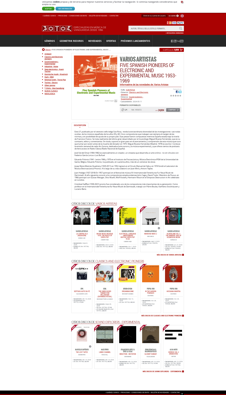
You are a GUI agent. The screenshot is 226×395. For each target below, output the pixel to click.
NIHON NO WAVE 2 (150, 234)
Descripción (80, 125)
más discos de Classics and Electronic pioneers (161, 316)
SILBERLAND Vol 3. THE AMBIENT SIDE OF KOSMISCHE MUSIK (173, 235)
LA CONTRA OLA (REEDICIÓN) (82, 235)
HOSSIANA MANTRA (173, 291)
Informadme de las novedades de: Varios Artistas (144, 84)
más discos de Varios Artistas (169, 255)
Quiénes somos (49, 16)
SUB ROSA (130, 90)
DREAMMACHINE (128, 291)
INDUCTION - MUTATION (127, 354)
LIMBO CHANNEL (105, 352)
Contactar (114, 16)
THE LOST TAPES (82, 352)
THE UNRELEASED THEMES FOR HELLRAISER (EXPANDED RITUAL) (105, 294)
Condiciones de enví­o (78, 16)
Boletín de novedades (98, 16)
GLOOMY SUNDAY (151, 354)
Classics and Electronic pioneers (134, 93)
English (182, 16)
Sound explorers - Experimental (132, 98)
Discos (48, 49)
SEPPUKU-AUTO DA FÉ (82, 291)
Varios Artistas (138, 59)
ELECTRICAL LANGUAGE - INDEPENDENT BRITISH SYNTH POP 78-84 (127, 236)
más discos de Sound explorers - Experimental (162, 371)
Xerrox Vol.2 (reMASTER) (173, 353)
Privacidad (62, 16)
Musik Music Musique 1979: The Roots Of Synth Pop (105, 235)
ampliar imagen (109, 101)
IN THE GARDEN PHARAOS (150, 292)
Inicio (43, 49)
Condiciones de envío (140, 392)
